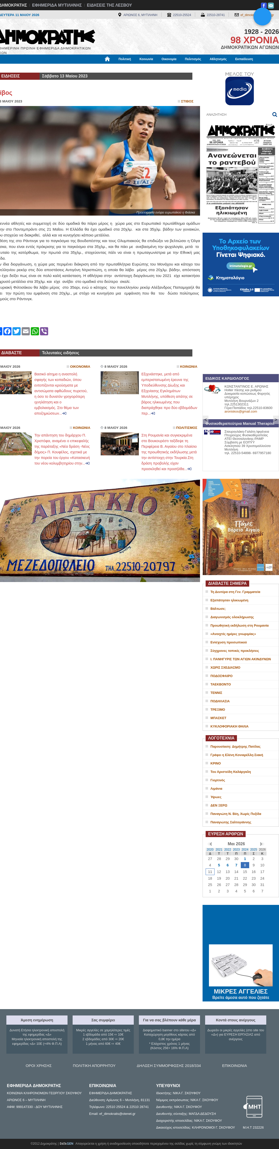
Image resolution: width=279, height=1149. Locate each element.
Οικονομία (169, 59)
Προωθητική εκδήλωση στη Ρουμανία (239, 625)
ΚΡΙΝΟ (215, 763)
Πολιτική (124, 59)
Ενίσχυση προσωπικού (228, 642)
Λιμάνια (216, 788)
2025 (253, 849)
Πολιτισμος (186, 428)
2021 (219, 849)
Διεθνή (118, 68)
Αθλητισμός (218, 59)
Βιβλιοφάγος (58, 68)
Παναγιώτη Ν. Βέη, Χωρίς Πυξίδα (235, 814)
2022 (227, 849)
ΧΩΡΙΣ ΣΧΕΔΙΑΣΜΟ (225, 667)
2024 (245, 849)
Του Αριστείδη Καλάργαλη (230, 772)
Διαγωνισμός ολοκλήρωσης (232, 617)
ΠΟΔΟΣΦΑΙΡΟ (221, 676)
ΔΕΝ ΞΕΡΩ (218, 805)
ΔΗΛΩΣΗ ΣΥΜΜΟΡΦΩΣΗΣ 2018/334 (169, 1065)
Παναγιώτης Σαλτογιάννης (230, 822)
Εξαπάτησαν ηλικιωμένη (229, 600)
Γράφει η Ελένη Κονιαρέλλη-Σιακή (236, 755)
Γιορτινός (217, 780)
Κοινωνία (146, 59)
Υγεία (80, 68)
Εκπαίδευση (244, 59)
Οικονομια (80, 366)
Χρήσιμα (99, 68)
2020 (210, 849)
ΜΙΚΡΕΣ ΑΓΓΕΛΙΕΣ (241, 990)
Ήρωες (215, 797)
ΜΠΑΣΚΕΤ (218, 718)
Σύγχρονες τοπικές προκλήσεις (234, 651)
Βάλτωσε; (217, 609)
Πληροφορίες (141, 68)
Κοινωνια (188, 366)
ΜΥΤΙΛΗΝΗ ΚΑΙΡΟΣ (241, 925)
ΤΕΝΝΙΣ (216, 693)
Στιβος (187, 101)
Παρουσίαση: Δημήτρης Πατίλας (235, 746)
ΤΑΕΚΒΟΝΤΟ (220, 684)
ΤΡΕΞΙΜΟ (217, 709)
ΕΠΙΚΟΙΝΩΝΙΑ (234, 1065)
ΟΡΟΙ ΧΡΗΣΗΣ (39, 1065)
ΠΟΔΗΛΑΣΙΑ (220, 701)
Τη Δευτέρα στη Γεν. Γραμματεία (235, 592)
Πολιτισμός (193, 59)
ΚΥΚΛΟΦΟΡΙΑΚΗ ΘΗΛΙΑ (229, 726)
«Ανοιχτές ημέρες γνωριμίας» (233, 634)
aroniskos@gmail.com (240, 411)
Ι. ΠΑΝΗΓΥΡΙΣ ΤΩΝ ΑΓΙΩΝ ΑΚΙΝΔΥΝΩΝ (240, 659)
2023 (236, 849)
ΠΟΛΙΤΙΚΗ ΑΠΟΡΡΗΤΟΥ (94, 1065)
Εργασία (35, 68)
